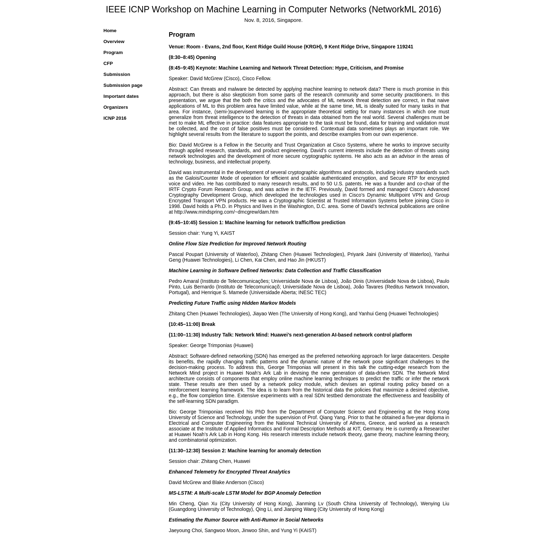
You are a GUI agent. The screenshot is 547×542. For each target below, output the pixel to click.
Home (110, 30)
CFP (108, 63)
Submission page (123, 85)
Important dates (121, 96)
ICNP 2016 (115, 118)
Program (113, 52)
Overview (114, 41)
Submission (117, 74)
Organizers (116, 107)
